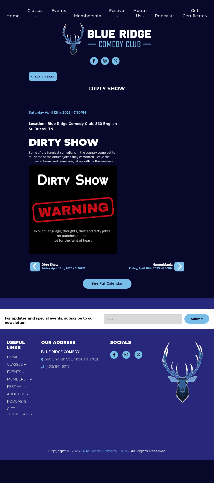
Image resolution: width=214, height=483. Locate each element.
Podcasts (165, 15)
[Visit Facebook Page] (94, 61)
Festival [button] (117, 12)
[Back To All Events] (43, 76)
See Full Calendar (107, 283)
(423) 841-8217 (57, 367)
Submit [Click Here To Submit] (197, 319)
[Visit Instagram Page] (105, 61)
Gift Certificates (194, 13)
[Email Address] (143, 319)
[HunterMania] (156, 266)
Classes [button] (35, 12)
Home (13, 15)
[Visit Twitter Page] (116, 61)
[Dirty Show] (57, 266)
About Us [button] (140, 13)
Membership (87, 15)
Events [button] (58, 12)
